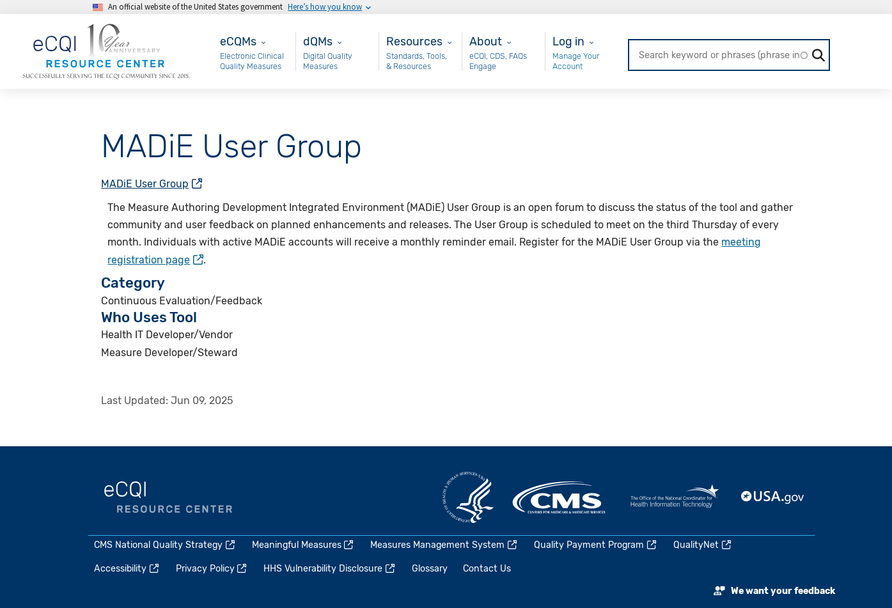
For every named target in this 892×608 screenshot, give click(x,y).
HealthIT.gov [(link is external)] (675, 497)
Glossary (430, 568)
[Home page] (106, 51)
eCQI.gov (168, 497)
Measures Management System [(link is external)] (444, 545)
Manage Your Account (575, 61)
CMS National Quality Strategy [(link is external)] (165, 545)
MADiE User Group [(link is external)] (151, 184)
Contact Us (487, 568)
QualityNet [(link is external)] (703, 545)
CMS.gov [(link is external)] (560, 497)
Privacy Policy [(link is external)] (212, 568)
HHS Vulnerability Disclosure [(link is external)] (329, 568)
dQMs (318, 41)
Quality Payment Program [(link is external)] (596, 545)
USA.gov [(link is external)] (773, 497)
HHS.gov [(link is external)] (468, 497)
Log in (568, 41)
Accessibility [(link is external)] (127, 568)
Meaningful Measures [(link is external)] (304, 545)
